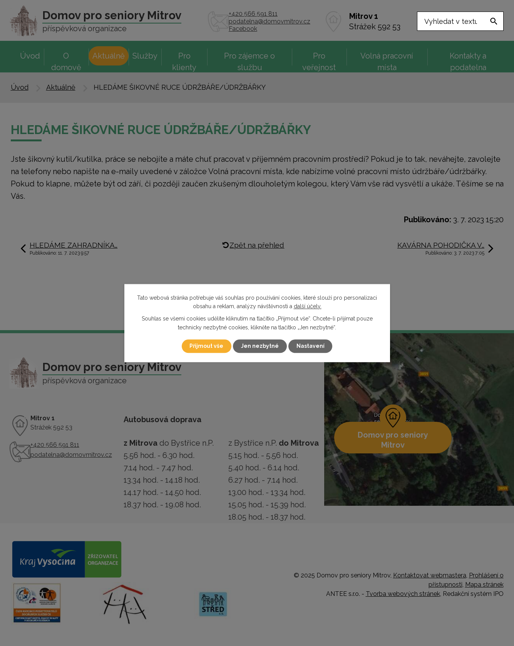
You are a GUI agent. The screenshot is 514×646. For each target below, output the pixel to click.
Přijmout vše (206, 346)
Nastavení (310, 346)
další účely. (307, 306)
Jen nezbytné (260, 346)
